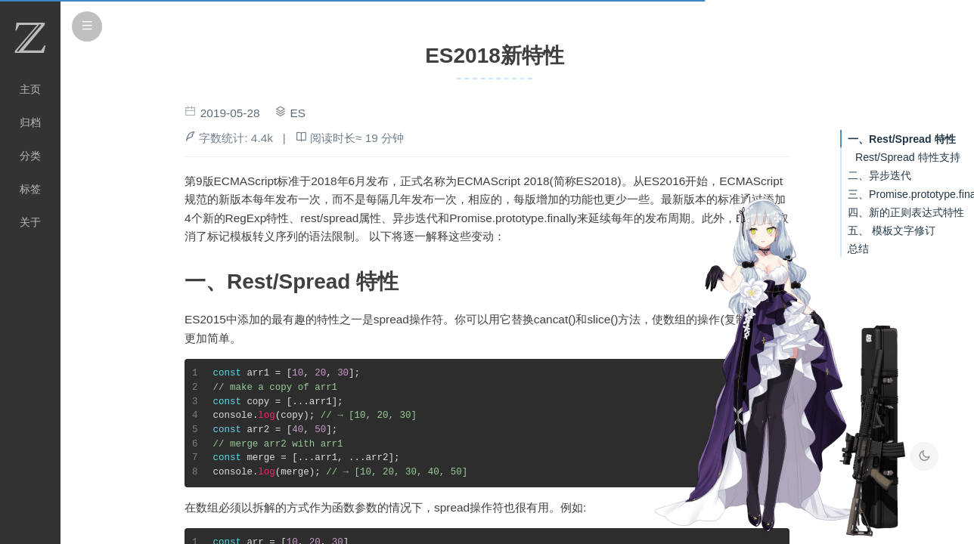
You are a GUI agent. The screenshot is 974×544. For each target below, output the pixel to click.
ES (298, 113)
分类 (30, 156)
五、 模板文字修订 (891, 230)
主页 (30, 89)
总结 (858, 249)
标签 (30, 189)
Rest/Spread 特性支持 (907, 157)
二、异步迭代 (879, 175)
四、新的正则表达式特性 (906, 212)
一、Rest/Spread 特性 (902, 139)
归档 (30, 122)
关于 (30, 222)
